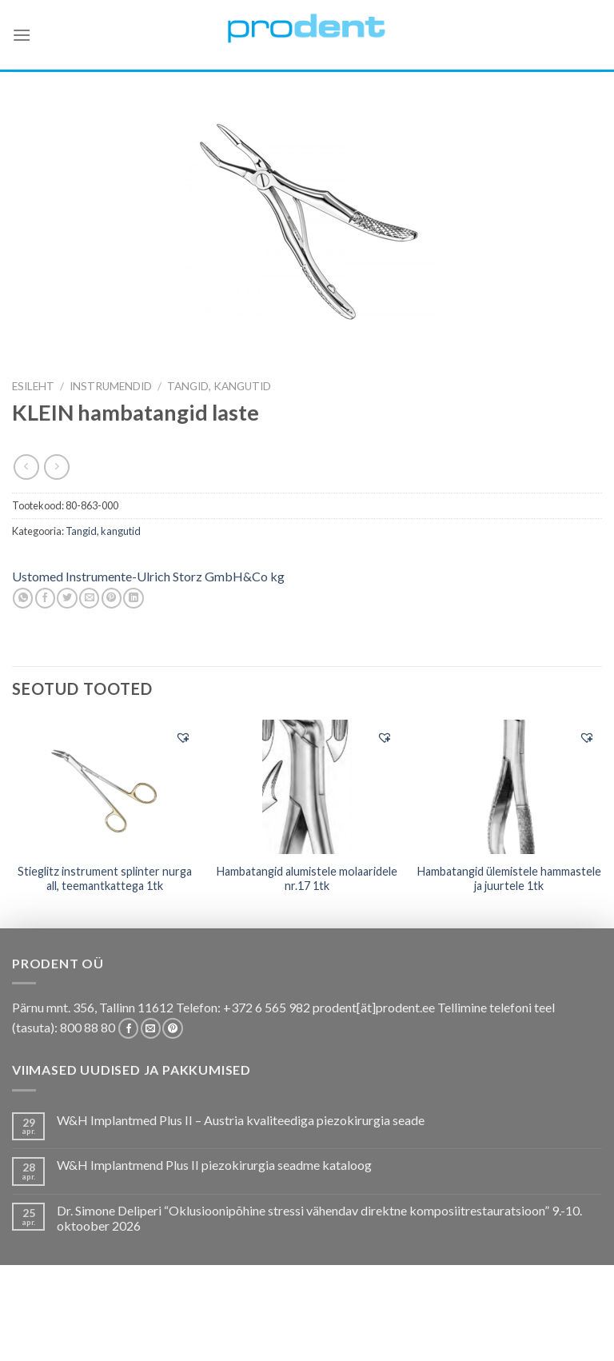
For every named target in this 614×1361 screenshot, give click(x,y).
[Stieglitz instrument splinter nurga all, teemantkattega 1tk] (105, 787)
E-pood (34, 1322)
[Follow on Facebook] (128, 1028)
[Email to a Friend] (89, 598)
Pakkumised (96, 1322)
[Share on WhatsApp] (23, 598)
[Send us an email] (151, 1028)
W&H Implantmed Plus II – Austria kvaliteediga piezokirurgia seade (241, 1120)
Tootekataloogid (355, 1322)
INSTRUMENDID (111, 386)
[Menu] (21, 34)
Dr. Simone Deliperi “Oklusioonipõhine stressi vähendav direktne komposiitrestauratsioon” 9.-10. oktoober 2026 (319, 1218)
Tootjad (437, 1322)
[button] (183, 737)
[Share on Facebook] (45, 598)
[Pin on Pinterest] (112, 598)
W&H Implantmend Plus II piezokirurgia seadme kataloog (214, 1164)
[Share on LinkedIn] (133, 598)
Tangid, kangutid (219, 386)
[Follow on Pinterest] (172, 1028)
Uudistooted (560, 1322)
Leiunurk (308, 1333)
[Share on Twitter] (67, 598)
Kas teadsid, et (179, 1322)
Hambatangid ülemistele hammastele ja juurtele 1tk (509, 878)
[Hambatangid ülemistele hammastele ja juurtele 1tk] (509, 787)
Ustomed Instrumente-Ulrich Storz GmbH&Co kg (148, 576)
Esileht (33, 386)
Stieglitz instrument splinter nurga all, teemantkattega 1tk (105, 878)
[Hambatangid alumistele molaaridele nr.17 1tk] (306, 787)
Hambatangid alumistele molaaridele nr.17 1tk (307, 878)
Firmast (491, 1322)
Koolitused (262, 1322)
